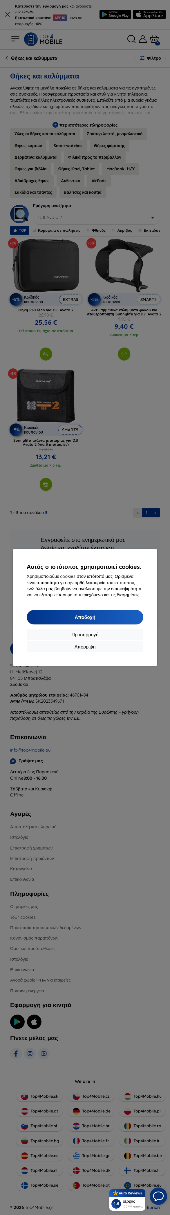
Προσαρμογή (85, 634)
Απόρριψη (85, 647)
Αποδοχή (85, 617)
